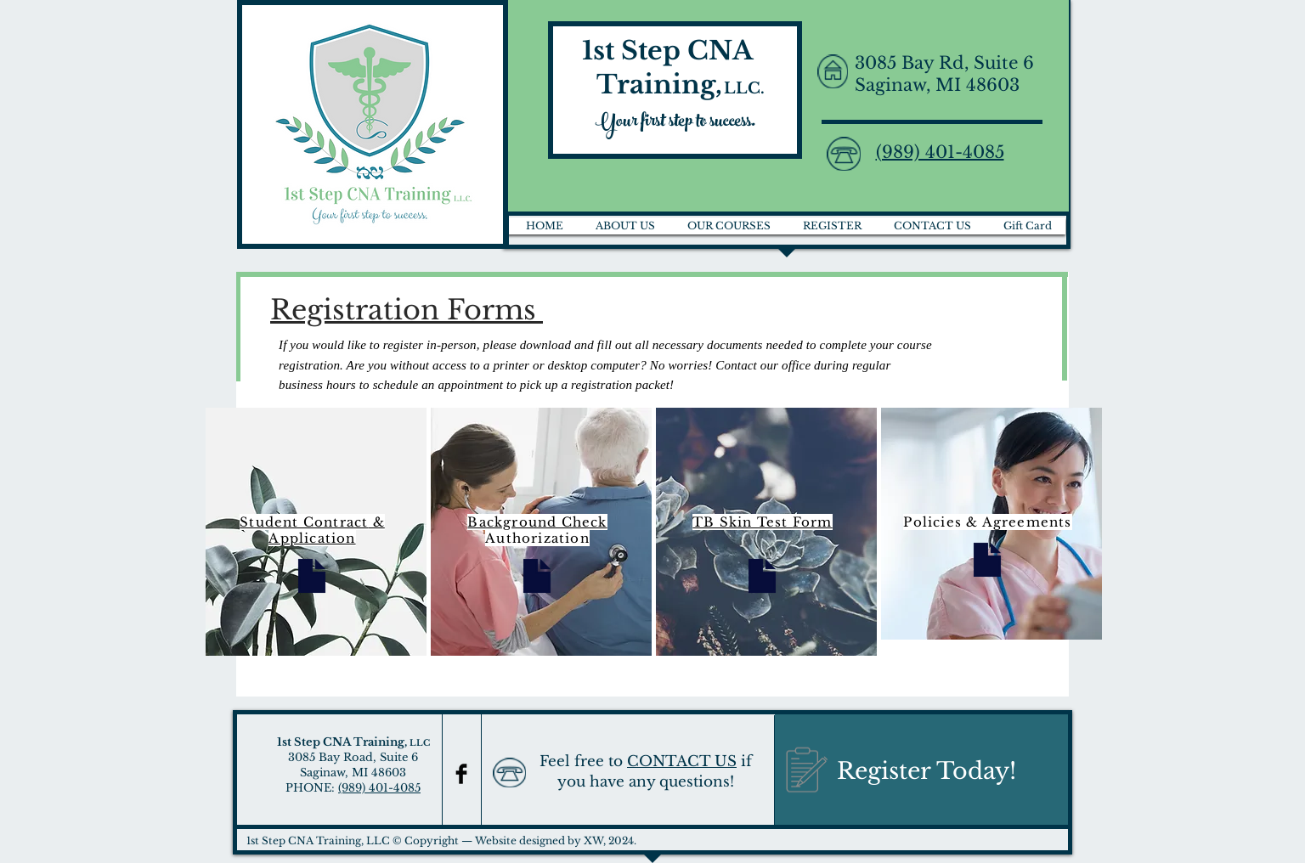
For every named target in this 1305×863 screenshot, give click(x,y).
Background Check (537, 522)
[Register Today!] (921, 771)
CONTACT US (682, 761)
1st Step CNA (671, 50)
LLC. (744, 88)
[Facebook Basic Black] (461, 774)
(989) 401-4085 (379, 788)
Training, (649, 84)
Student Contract (304, 522)
